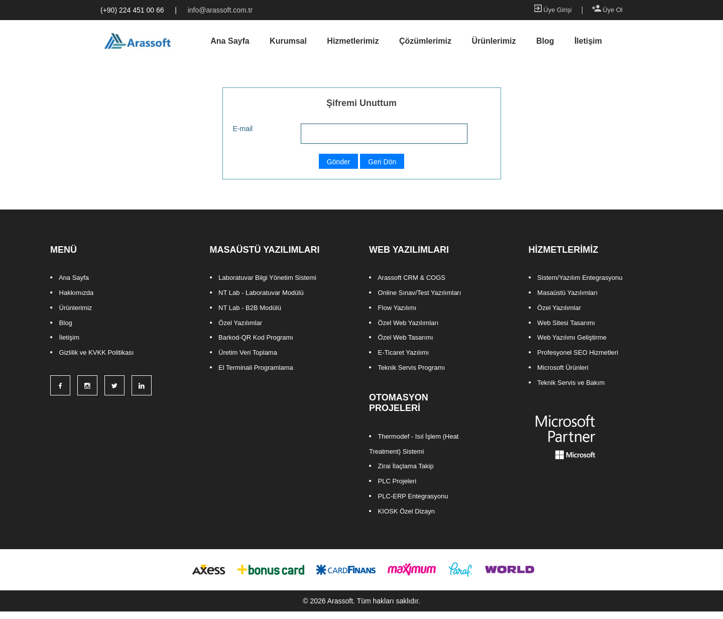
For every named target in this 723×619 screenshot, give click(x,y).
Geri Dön (382, 162)
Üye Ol (607, 10)
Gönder (338, 162)
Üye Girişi (553, 10)
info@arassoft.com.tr (220, 10)
